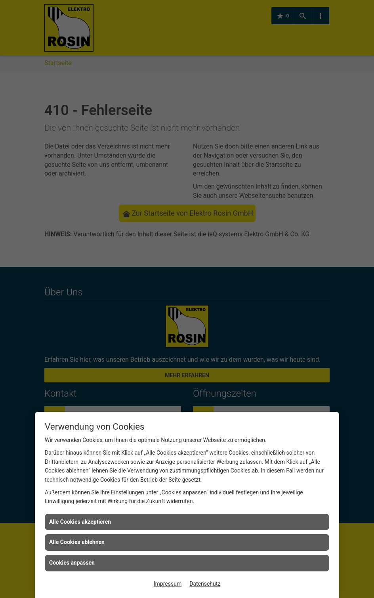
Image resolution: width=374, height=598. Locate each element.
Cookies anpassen (72, 562)
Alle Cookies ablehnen (77, 542)
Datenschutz (204, 584)
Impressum (167, 584)
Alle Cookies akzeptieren (80, 522)
